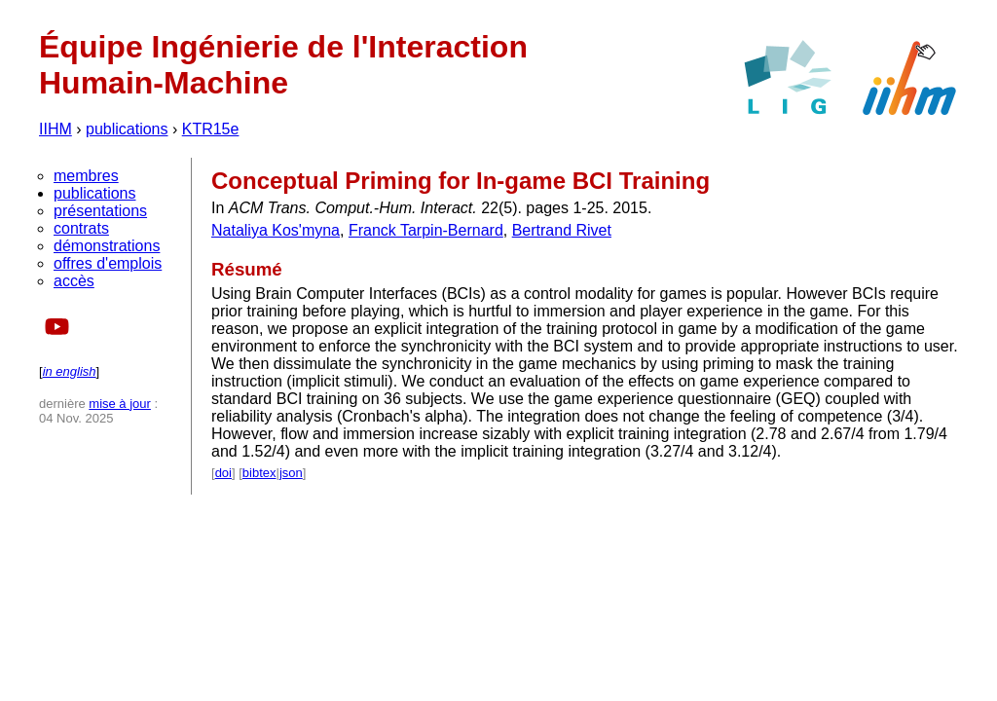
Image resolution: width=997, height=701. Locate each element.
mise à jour (120, 403)
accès (74, 281)
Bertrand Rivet (561, 230)
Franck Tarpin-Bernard (426, 230)
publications (127, 129)
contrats (81, 228)
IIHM (55, 129)
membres (86, 175)
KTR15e (211, 129)
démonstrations (107, 246)
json (291, 472)
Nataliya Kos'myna (275, 230)
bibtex (259, 472)
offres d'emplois (108, 263)
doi (223, 472)
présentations (100, 211)
